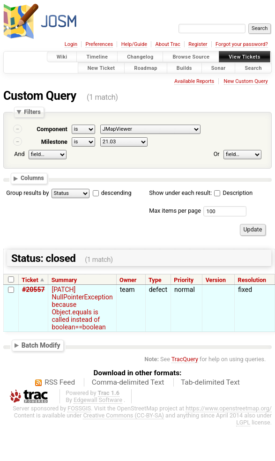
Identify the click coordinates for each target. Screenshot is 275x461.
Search (253, 68)
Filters (32, 112)
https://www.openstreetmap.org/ (229, 408)
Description (233, 192)
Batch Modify (41, 345)
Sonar (218, 68)
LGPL (243, 422)
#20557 (33, 289)
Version (216, 279)
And (19, 153)
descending (116, 192)
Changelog (140, 57)
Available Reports (194, 81)
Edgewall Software (98, 399)
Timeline (97, 57)
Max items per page (175, 210)
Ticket (30, 279)
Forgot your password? (242, 44)
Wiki (62, 57)
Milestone (54, 141)
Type (155, 279)
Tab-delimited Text (210, 382)
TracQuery (184, 359)
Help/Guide (134, 44)
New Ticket (101, 68)
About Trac (168, 44)
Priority (183, 279)
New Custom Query (246, 81)
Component (52, 129)
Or (217, 153)
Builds (184, 68)
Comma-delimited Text (128, 382)
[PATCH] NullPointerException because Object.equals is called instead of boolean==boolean (82, 308)
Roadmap (145, 68)
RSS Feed (60, 382)
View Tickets (244, 57)
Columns (32, 178)
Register (197, 44)
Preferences (99, 44)
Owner (127, 279)
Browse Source (190, 57)
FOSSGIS (79, 408)
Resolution (252, 279)
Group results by (27, 192)
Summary (64, 279)
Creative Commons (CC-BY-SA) (123, 415)
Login (71, 44)
